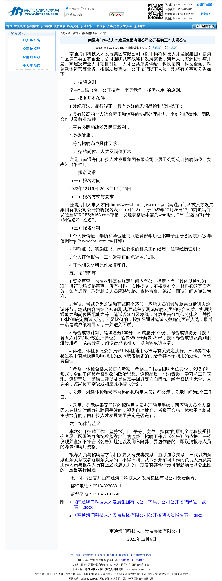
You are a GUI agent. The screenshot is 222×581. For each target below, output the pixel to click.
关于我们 (76, 555)
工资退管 (100, 26)
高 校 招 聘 (33, 48)
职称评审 (86, 26)
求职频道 (20, 26)
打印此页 (155, 47)
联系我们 (112, 555)
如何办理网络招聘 (141, 555)
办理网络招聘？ (206, 4)
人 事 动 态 (33, 65)
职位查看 (60, 26)
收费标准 (124, 555)
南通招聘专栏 (89, 33)
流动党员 (139, 26)
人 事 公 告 (33, 40)
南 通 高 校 (33, 57)
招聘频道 (33, 26)
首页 (8, 26)
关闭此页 (171, 47)
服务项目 (100, 555)
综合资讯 (73, 26)
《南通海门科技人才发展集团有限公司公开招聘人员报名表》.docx (138, 515)
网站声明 (88, 555)
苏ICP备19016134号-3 (133, 560)
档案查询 (206, 13)
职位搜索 (46, 26)
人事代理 (113, 26)
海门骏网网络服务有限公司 (138, 578)
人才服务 (126, 26)
